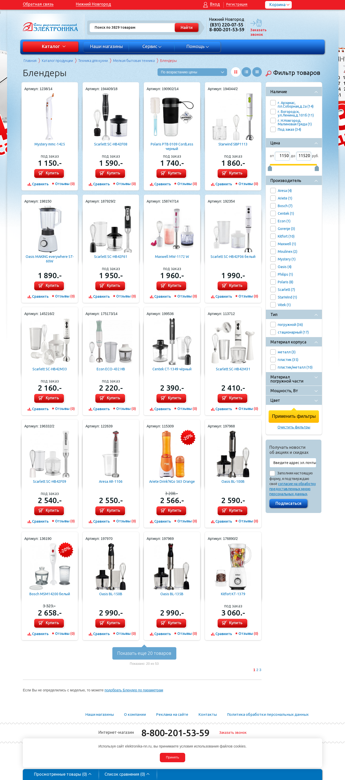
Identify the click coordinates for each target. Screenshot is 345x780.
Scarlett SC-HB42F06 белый (233, 257)
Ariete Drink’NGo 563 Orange (172, 481)
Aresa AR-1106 (111, 481)
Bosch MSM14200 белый (49, 594)
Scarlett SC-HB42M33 (49, 369)
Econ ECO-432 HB (111, 369)
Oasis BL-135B (171, 594)
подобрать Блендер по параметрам (134, 690)
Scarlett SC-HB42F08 (110, 144)
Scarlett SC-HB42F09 (49, 481)
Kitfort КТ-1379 (233, 594)
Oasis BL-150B (110, 594)
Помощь (197, 46)
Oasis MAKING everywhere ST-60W (50, 259)
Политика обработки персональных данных (268, 714)
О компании (135, 714)
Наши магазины (106, 46)
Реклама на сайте (172, 714)
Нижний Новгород (93, 4)
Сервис (152, 46)
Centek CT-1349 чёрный (172, 369)
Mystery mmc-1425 (49, 144)
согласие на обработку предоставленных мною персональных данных (292, 489)
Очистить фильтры (294, 427)
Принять (172, 757)
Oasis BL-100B (233, 481)
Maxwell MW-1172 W (172, 257)
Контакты (207, 714)
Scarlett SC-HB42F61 (110, 257)
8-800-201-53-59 (175, 732)
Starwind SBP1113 (233, 144)
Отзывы (65, 184)
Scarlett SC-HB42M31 (233, 369)
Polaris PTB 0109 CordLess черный (172, 146)
